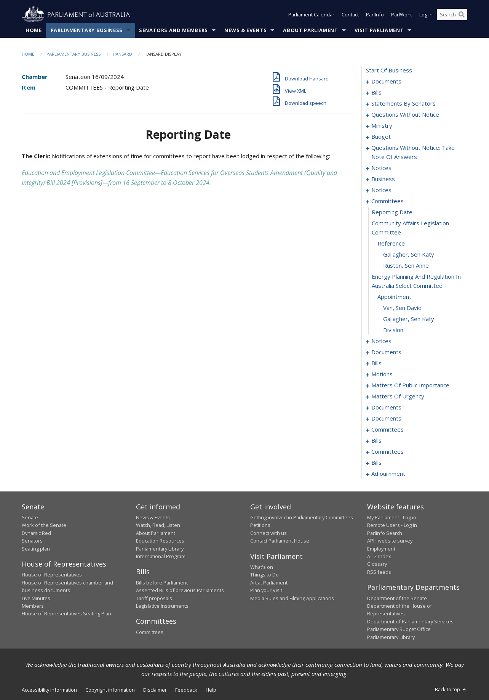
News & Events (245, 30)
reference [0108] (391, 243)
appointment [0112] (394, 296)
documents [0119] (386, 352)
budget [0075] (381, 136)
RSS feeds (379, 571)
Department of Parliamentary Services (410, 621)
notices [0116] (381, 341)
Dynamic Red (36, 533)
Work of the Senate (44, 525)
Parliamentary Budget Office (399, 629)
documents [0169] (386, 418)
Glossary (377, 563)
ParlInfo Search (384, 533)
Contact (350, 14)
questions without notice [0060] (405, 114)
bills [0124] (376, 363)
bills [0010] (376, 92)
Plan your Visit (266, 590)
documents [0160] (386, 407)
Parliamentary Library (160, 548)
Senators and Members (173, 30)
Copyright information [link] (110, 689)
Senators (32, 540)
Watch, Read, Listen (158, 525)
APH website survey (389, 540)
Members (33, 605)
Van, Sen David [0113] (402, 307)
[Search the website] (452, 14)
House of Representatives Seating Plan (66, 613)
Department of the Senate (397, 598)
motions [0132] (382, 374)
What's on (261, 567)
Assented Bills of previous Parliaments (180, 590)
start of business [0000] (389, 70)
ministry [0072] (381, 125)
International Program (160, 556)
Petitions (260, 525)
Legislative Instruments (162, 605)
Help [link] (211, 689)
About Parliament (310, 30)
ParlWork (401, 14)
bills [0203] (376, 440)
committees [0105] (387, 201)
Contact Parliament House (279, 540)
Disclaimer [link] (155, 689)
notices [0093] (381, 168)
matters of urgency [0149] (397, 396)
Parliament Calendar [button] (311, 14)
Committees (149, 632)
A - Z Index (379, 556)
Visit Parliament (379, 30)
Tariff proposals (154, 598)
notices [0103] (381, 190)
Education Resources (160, 540)
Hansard (122, 54)
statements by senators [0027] (403, 103)
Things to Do (264, 574)
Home (34, 30)
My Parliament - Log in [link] (391, 517)
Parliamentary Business (87, 30)
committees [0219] (387, 451)
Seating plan (36, 548)
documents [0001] (386, 81)
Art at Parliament (269, 582)
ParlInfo (375, 14)
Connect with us (268, 533)
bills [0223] (376, 462)
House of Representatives (52, 574)
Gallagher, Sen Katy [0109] (408, 254)
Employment (381, 548)
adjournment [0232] (388, 473)
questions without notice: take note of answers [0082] (413, 152)
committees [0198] (387, 429)
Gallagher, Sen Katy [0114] (408, 319)
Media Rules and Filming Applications (292, 598)
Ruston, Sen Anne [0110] (406, 265)
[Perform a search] (461, 14)
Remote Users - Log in (392, 525)
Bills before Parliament (162, 582)
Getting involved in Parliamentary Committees (301, 517)
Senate (30, 517)
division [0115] (393, 330)
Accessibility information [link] (49, 689)
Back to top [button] (451, 689)
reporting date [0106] (392, 212)
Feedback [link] (186, 689)
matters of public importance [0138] (410, 385)
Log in (426, 14)
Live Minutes (36, 598)
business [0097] (383, 179)
